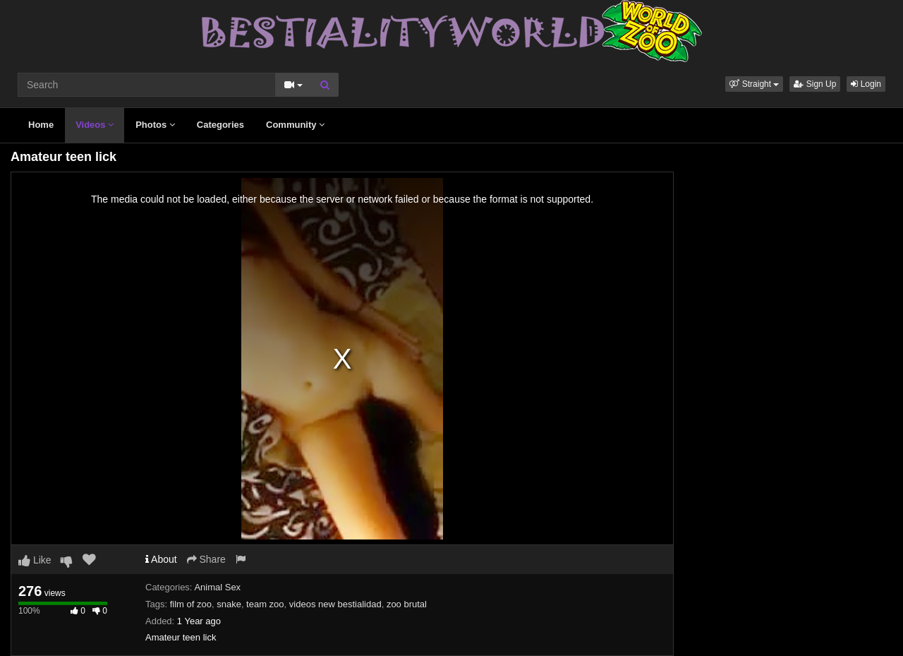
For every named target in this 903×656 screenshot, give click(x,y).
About (161, 559)
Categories (220, 124)
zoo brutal (407, 604)
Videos (94, 124)
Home (41, 124)
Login (866, 84)
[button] (754, 84)
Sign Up (815, 84)
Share (206, 559)
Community (295, 124)
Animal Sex (217, 587)
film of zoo (191, 604)
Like (34, 560)
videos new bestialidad (335, 604)
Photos (155, 124)
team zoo (265, 604)
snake (229, 604)
